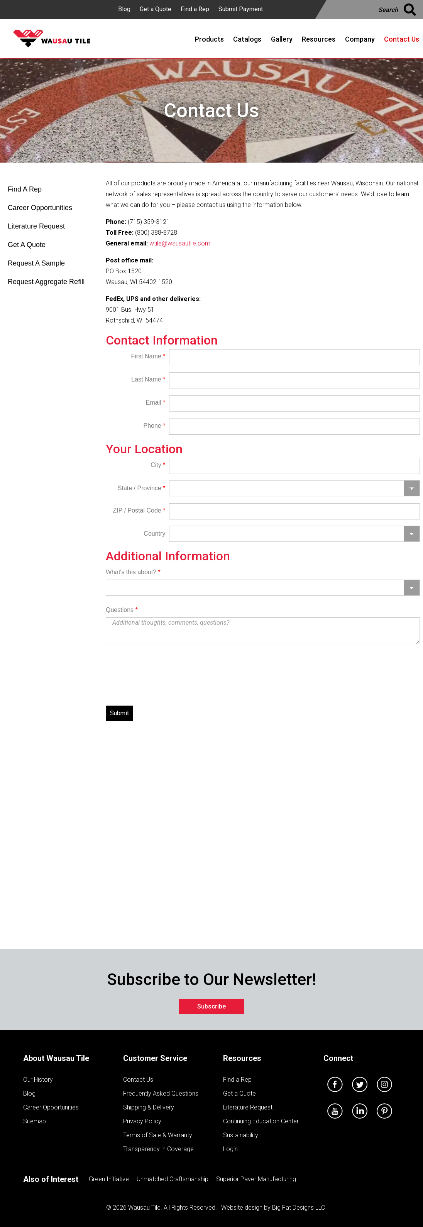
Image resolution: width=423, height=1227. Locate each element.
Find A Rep (25, 189)
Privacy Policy (142, 1121)
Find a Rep (195, 9)
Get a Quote (155, 9)
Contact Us (138, 1079)
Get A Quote (27, 245)
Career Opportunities (40, 208)
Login (230, 1149)
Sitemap (34, 1121)
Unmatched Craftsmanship (172, 1179)
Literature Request (36, 226)
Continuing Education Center (261, 1121)
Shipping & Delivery (148, 1107)
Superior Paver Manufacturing (256, 1179)
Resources (242, 1058)
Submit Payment (240, 9)
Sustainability (240, 1135)
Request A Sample (36, 263)
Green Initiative (109, 1179)
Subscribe (211, 1006)
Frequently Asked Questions (160, 1093)
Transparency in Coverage (158, 1149)
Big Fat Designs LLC (298, 1207)
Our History (38, 1079)
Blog (124, 9)
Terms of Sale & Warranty (157, 1135)
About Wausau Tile (56, 1058)
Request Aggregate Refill (46, 282)
